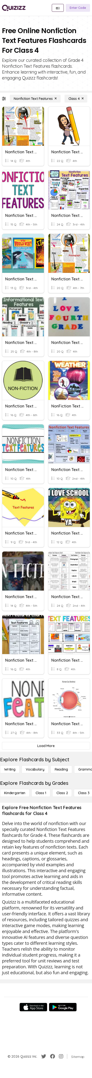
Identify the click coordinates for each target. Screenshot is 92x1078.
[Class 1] (40, 793)
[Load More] (46, 746)
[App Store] (33, 1007)
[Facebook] (52, 1056)
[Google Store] (63, 1007)
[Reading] (61, 769)
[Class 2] (62, 793)
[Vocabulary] (35, 769)
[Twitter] (43, 1056)
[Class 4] (76, 99)
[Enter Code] (78, 8)
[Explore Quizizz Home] (14, 8)
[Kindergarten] (14, 793)
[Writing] (10, 769)
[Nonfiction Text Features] (35, 99)
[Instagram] (61, 1056)
